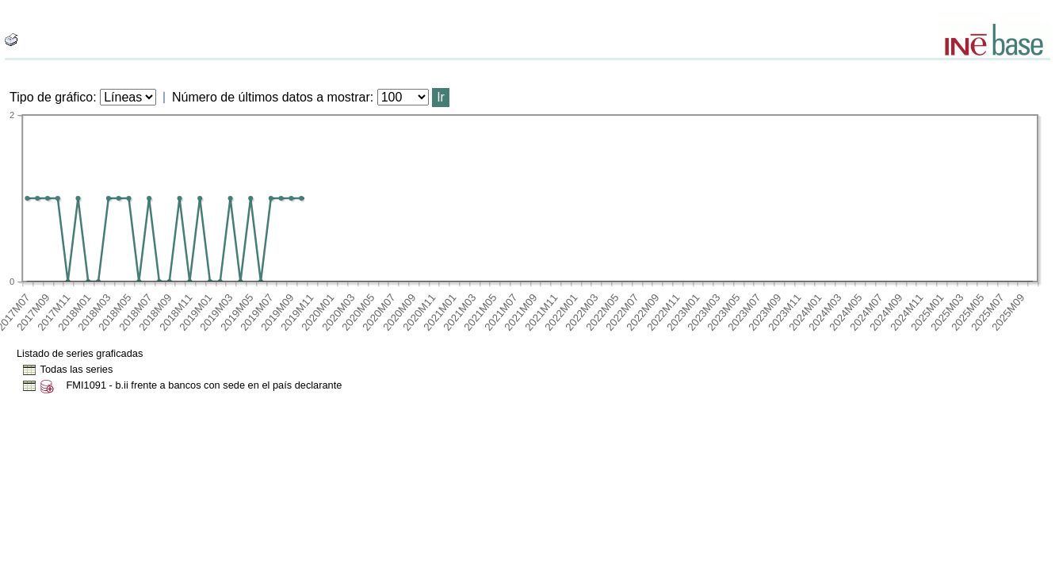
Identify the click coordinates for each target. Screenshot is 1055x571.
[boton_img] (11, 39)
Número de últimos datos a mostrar (271, 97)
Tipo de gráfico (51, 97)
